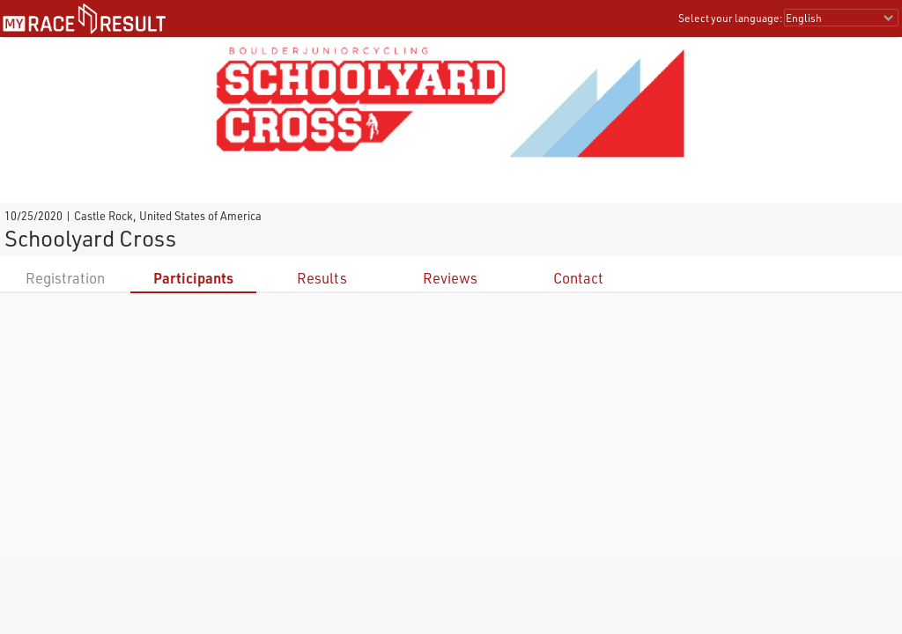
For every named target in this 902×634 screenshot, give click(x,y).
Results (322, 278)
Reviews (450, 278)
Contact (578, 278)
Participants (193, 278)
